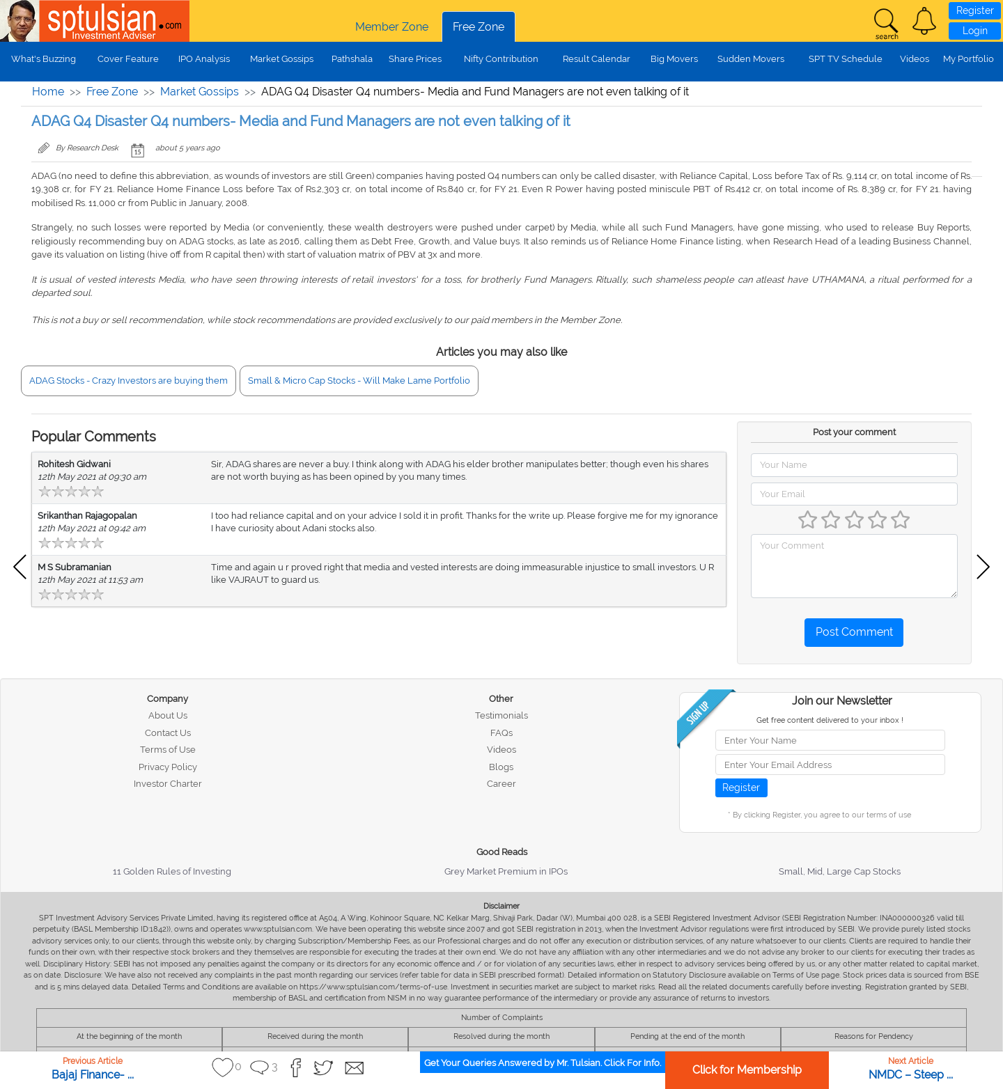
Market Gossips (281, 59)
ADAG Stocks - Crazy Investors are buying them (128, 380)
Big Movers (674, 59)
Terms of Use (168, 749)
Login (975, 30)
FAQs (501, 733)
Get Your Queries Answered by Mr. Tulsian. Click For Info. (542, 1063)
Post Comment (854, 631)
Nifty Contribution (501, 59)
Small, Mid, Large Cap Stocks (840, 871)
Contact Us (168, 733)
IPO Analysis (204, 59)
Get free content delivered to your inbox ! (829, 720)
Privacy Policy (168, 767)
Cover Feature (128, 59)
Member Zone (391, 26)
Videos (914, 59)
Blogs (501, 767)
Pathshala (352, 59)
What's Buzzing (43, 59)
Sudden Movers (750, 59)
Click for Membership (747, 1069)
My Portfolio (968, 59)
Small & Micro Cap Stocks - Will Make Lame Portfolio (359, 380)
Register (975, 10)
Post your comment (854, 432)
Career (501, 783)
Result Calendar (596, 59)
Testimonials (501, 715)
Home (48, 91)
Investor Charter (168, 783)
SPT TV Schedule (846, 59)
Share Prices (415, 59)
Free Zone (478, 26)
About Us (167, 715)
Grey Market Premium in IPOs (506, 871)
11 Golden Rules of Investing (172, 871)
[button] (924, 21)
